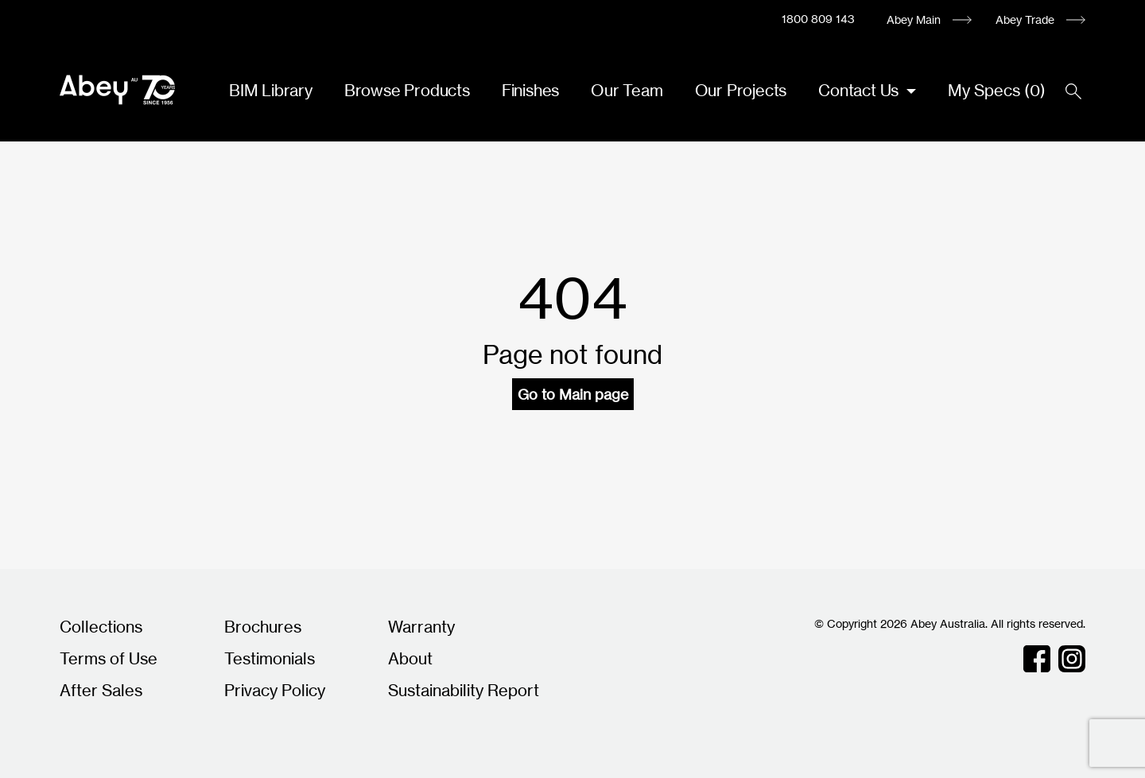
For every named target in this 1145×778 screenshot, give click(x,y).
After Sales (101, 690)
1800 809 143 (818, 18)
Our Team (626, 90)
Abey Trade (1025, 19)
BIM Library (270, 90)
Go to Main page (573, 394)
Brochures (262, 627)
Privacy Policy (274, 690)
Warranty (421, 627)
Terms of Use (108, 658)
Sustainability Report (463, 690)
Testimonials (269, 658)
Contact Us (860, 90)
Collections (101, 627)
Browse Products (407, 90)
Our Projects (741, 90)
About (410, 658)
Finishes (530, 90)
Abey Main (914, 19)
